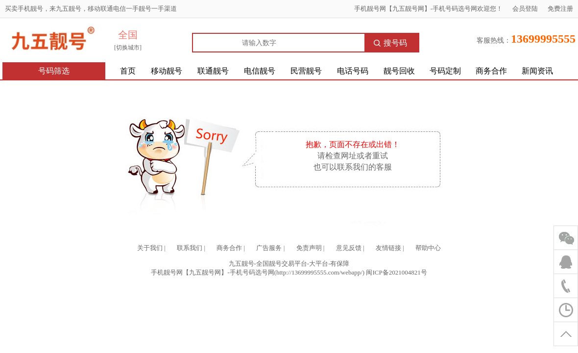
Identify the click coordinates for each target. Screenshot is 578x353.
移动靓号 (166, 71)
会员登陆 (525, 8)
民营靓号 (306, 71)
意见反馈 (348, 248)
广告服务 (269, 248)
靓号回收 (399, 71)
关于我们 (150, 248)
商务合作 (491, 71)
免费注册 (560, 8)
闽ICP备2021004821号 (396, 272)
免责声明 (309, 248)
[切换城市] (128, 47)
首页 (128, 71)
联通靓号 (213, 71)
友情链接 (388, 248)
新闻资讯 (537, 71)
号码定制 (445, 71)
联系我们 (189, 248)
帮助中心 (428, 248)
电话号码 (352, 71)
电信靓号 (259, 71)
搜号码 (390, 43)
